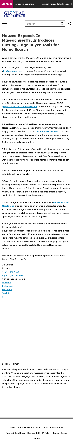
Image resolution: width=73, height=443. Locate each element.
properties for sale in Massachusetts (19, 106)
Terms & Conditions (15, 433)
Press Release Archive (29, 427)
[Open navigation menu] (4, 23)
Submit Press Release (52, 427)
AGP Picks (7, 4)
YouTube (6, 293)
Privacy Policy (60, 433)
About (13, 427)
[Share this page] (69, 23)
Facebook (7, 289)
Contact (37, 438)
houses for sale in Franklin (47, 131)
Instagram (7, 286)
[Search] (42, 23)
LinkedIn (6, 282)
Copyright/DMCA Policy (39, 433)
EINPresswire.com (12, 71)
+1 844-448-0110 (10, 272)
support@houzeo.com (12, 275)
